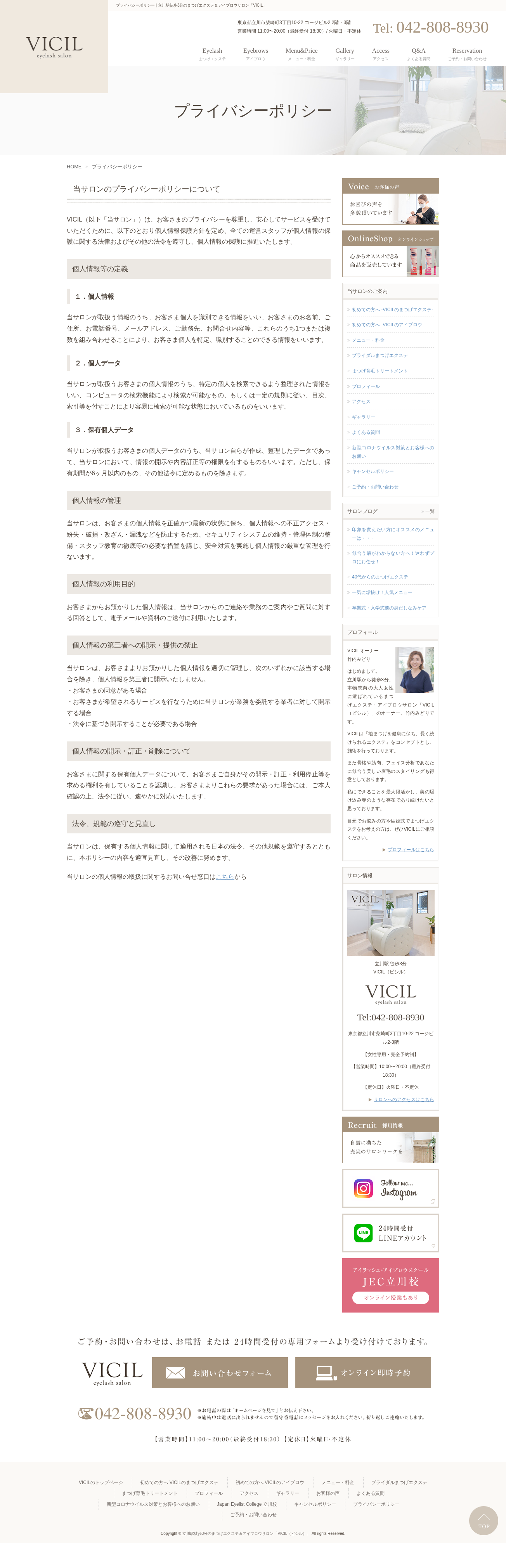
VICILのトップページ (101, 1482)
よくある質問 (366, 432)
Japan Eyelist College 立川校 (247, 1504)
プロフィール (366, 386)
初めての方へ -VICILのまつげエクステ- (392, 309)
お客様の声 (328, 1493)
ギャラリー (363, 417)
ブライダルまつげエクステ (380, 355)
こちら (225, 876)
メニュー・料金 (368, 340)
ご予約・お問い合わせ (375, 487)
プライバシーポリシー (376, 1504)
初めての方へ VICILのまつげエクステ (179, 1482)
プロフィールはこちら (411, 849)
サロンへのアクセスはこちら (404, 1099)
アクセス (361, 401)
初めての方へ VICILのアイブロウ (270, 1482)
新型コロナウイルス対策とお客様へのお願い (393, 452)
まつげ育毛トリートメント (380, 371)
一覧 (430, 511)
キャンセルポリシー (373, 471)
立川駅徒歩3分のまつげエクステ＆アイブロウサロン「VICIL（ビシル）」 (246, 1533)
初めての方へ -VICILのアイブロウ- (388, 324)
